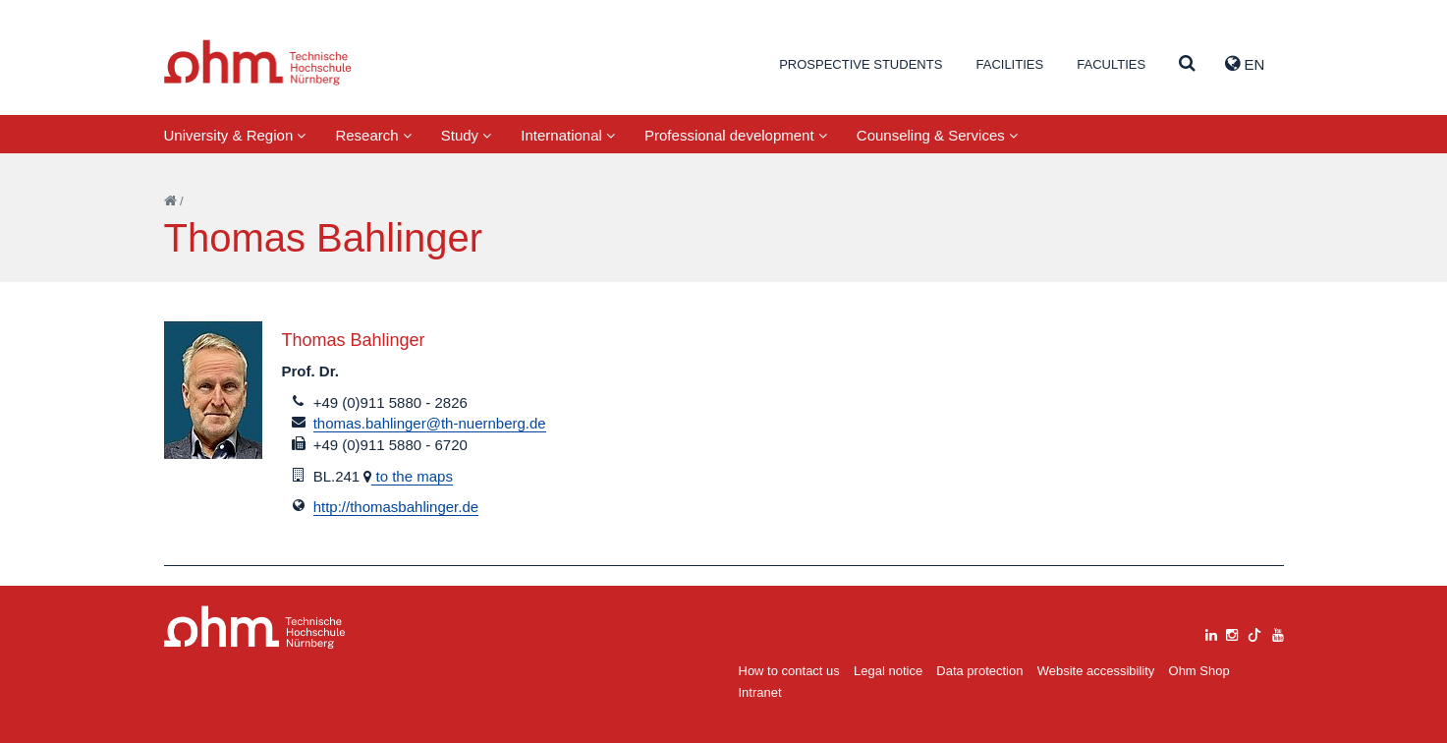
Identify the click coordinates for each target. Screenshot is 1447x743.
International (568, 135)
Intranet (760, 692)
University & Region (235, 135)
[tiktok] (1254, 632)
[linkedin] (1211, 632)
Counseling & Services (937, 135)
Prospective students (860, 64)
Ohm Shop (1199, 670)
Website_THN (258, 62)
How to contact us (789, 670)
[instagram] (1232, 632)
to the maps (412, 476)
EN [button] (1244, 64)
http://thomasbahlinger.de (395, 506)
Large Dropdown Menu (255, 627)
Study (466, 135)
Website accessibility (1096, 670)
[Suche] (1187, 64)
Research (373, 135)
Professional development (735, 135)
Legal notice (888, 670)
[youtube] (1278, 632)
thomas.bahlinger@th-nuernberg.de (429, 423)
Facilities (1009, 64)
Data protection (979, 670)
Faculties (1111, 64)
